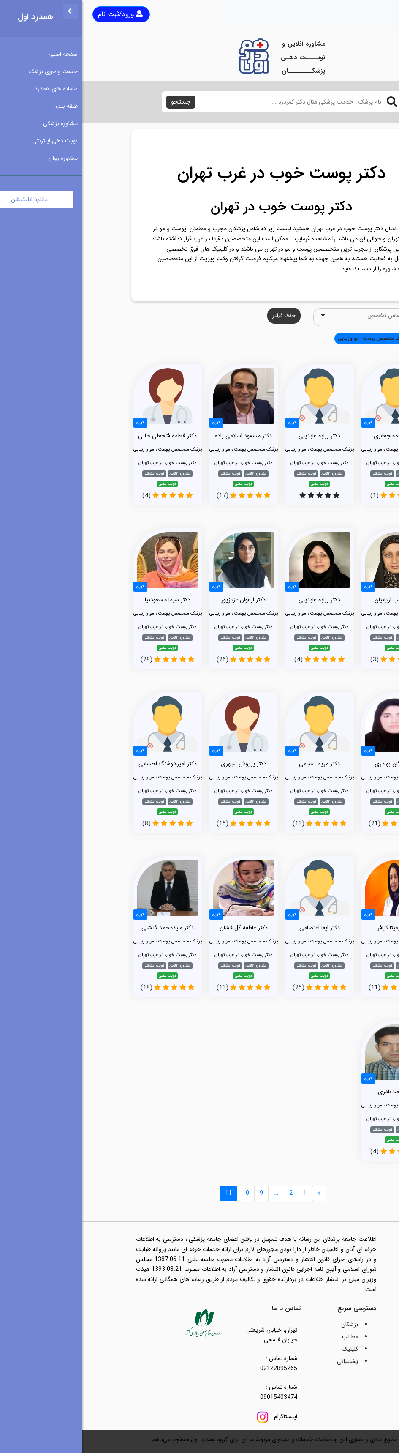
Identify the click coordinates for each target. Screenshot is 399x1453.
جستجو (99, 102)
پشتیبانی (265, 1361)
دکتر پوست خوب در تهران (199, 207)
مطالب (268, 1336)
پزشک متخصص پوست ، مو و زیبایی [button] (290, 338)
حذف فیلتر (202, 315)
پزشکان (267, 1324)
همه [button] (338, 338)
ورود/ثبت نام (38, 14)
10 (163, 1193)
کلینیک (268, 1349)
